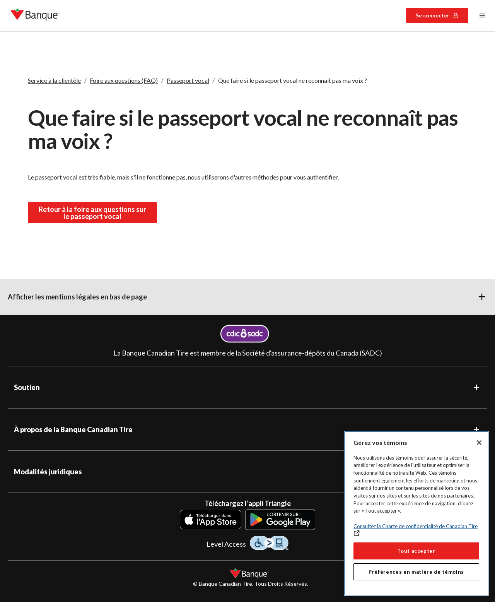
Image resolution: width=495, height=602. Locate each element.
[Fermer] (479, 442)
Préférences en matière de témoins (416, 572)
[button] (247, 297)
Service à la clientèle (54, 80)
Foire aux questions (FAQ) (124, 80)
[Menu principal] (482, 15)
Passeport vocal (188, 80)
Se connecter (437, 15)
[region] (416, 513)
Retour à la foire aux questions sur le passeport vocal (92, 212)
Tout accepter (416, 551)
